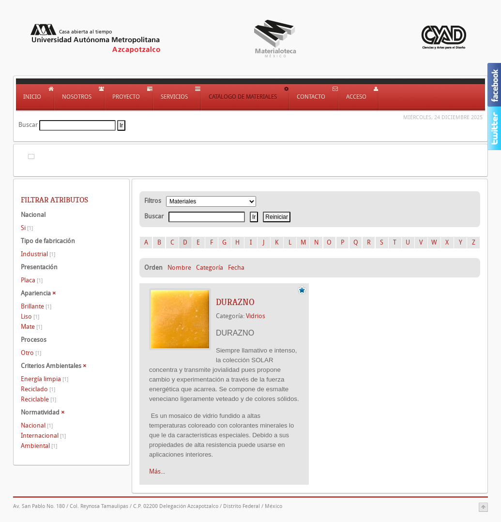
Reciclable (38, 399)
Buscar (28, 124)
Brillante (36, 306)
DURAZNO (235, 302)
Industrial (38, 254)
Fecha (236, 267)
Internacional (43, 435)
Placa (32, 280)
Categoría (209, 267)
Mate (31, 326)
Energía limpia (44, 379)
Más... (157, 471)
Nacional (37, 425)
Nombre (179, 267)
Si (27, 227)
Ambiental (39, 445)
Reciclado (38, 389)
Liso (30, 316)
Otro (31, 352)
